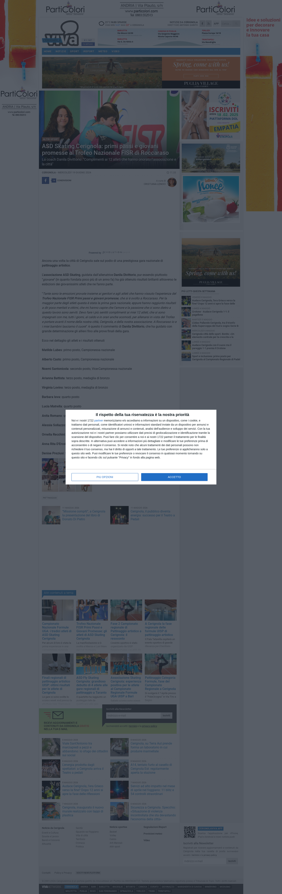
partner (98, 420)
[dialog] (141, 447)
